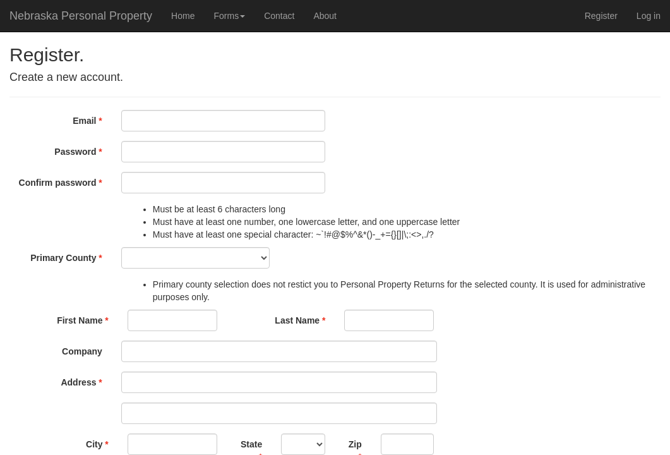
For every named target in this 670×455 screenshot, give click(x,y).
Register (601, 16)
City (94, 444)
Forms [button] (229, 16)
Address (78, 382)
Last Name (297, 320)
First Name (79, 320)
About (325, 16)
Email (84, 121)
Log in (649, 16)
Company (82, 351)
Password (75, 152)
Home (182, 16)
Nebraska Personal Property (80, 15)
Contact (279, 16)
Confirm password (58, 183)
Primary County (63, 258)
